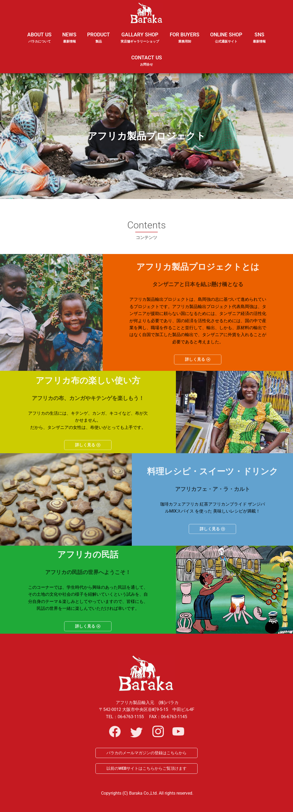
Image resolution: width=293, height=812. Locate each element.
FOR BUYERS (184, 38)
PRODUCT (98, 41)
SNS (259, 41)
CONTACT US (146, 61)
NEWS (69, 41)
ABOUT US (39, 41)
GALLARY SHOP (140, 41)
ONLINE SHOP (226, 38)
